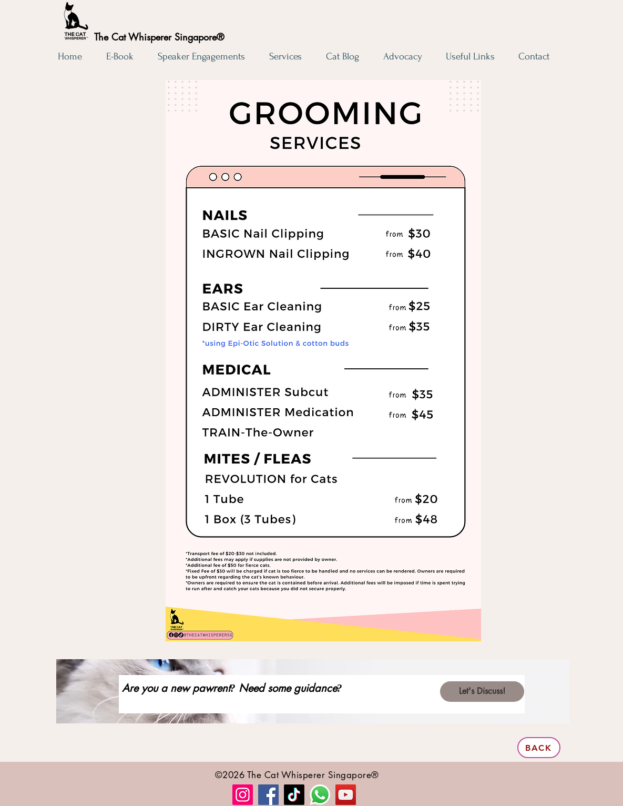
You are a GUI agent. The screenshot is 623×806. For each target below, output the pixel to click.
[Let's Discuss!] (482, 691)
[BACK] (538, 747)
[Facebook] (268, 794)
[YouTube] (345, 794)
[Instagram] (242, 794)
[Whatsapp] (320, 794)
